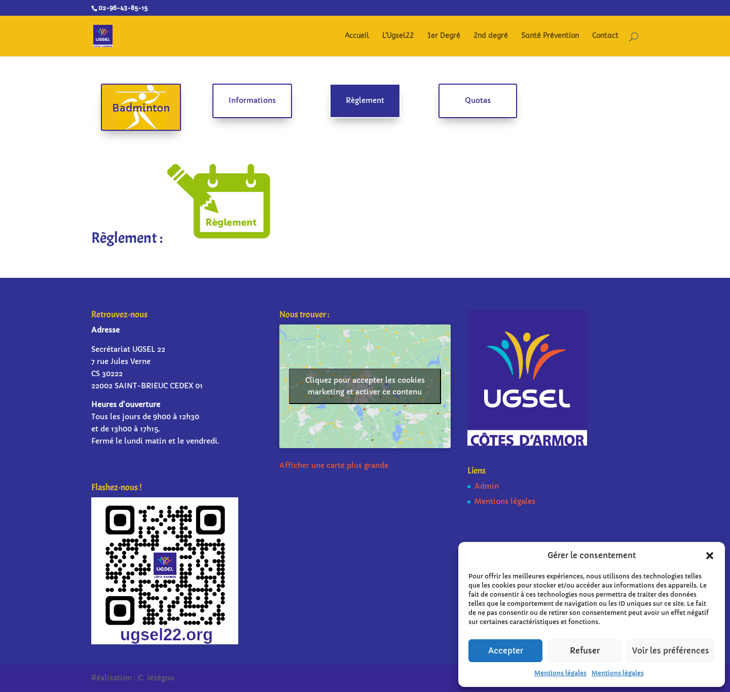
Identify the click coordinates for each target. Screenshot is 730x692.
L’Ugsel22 (398, 36)
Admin (486, 486)
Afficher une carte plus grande (333, 465)
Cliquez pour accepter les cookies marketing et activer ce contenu (365, 386)
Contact (605, 36)
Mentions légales (560, 673)
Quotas (478, 100)
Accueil (357, 36)
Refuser (585, 650)
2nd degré (490, 36)
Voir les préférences (670, 650)
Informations (252, 100)
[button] (710, 556)
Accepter (505, 650)
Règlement (365, 100)
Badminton (141, 108)
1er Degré (443, 36)
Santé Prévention (550, 36)
